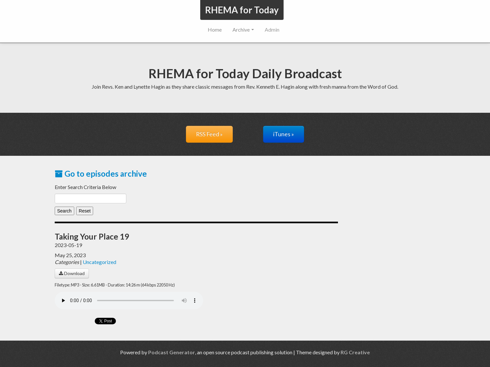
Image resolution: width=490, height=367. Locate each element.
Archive (243, 29)
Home (215, 29)
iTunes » (283, 134)
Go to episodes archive (101, 173)
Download (72, 273)
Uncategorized (99, 262)
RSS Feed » (209, 134)
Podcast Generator (171, 352)
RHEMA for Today (242, 9)
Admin (272, 29)
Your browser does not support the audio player (129, 300)
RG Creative (355, 352)
